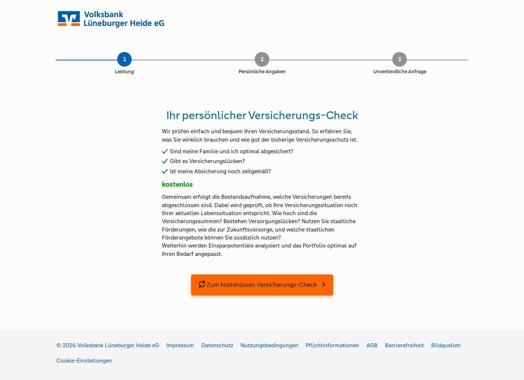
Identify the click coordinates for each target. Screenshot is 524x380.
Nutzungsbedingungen (269, 345)
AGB (372, 345)
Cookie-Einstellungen (84, 360)
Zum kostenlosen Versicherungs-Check (257, 284)
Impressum (180, 345)
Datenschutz (217, 345)
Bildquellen (446, 345)
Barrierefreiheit (404, 345)
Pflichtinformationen (332, 345)
